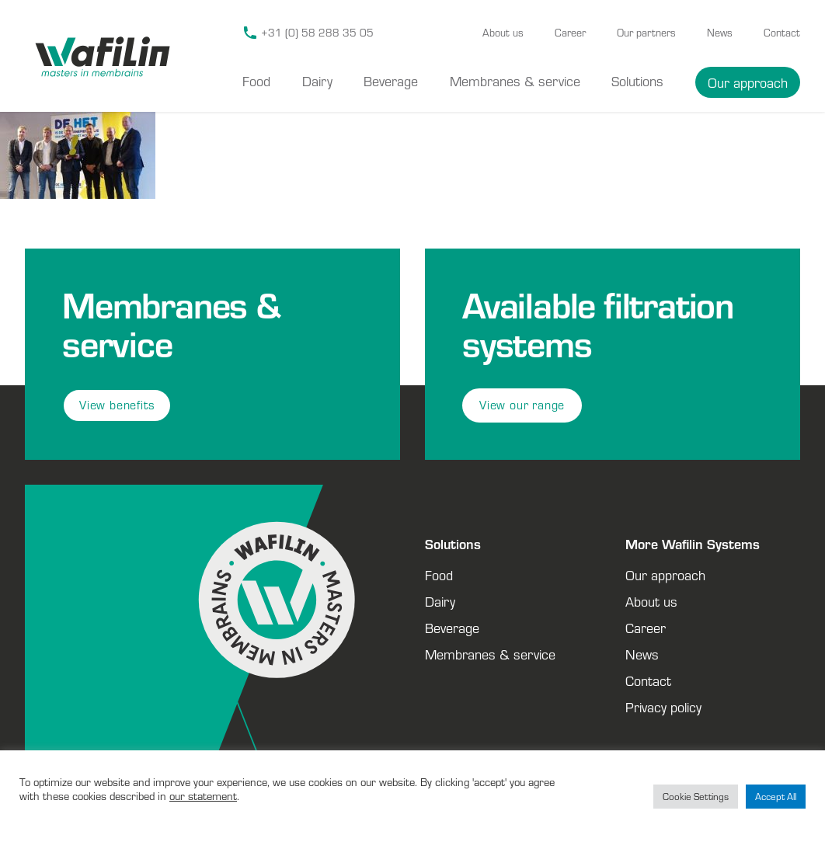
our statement (203, 796)
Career (570, 32)
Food (256, 81)
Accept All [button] (775, 796)
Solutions (637, 81)
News (720, 32)
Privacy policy (663, 707)
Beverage (391, 81)
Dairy (317, 81)
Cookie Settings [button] (696, 796)
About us (503, 32)
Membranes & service (515, 81)
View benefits (117, 405)
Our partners (646, 32)
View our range (522, 405)
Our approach (748, 82)
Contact (782, 32)
